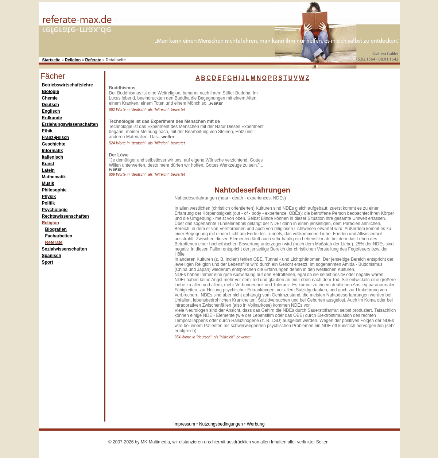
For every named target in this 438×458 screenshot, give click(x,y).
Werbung (255, 424)
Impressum (184, 424)
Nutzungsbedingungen (221, 424)
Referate (93, 60)
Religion (73, 60)
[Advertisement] (323, 130)
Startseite (51, 60)
